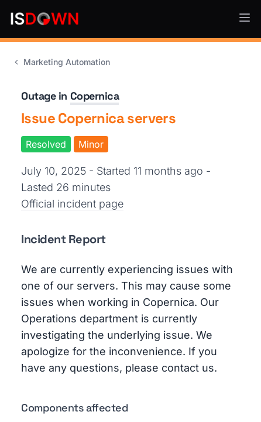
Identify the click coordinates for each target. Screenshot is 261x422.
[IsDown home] (44, 19)
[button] (245, 18)
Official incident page (72, 204)
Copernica (94, 96)
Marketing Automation (61, 62)
